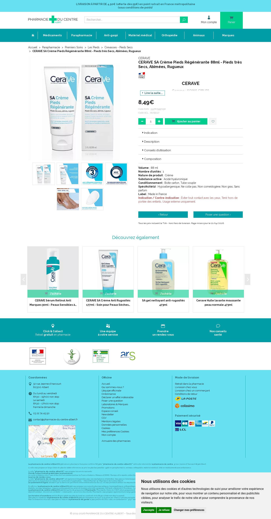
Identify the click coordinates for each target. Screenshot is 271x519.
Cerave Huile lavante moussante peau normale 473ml (218, 302)
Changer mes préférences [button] (189, 509)
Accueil (32, 47)
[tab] (191, 133)
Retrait (53, 330)
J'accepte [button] (148, 509)
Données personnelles (114, 424)
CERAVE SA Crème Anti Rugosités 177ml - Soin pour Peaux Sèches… (108, 302)
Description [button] (150, 141)
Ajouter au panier (186, 121)
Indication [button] (149, 133)
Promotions (108, 407)
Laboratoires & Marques (115, 404)
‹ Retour (163, 214)
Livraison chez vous (186, 387)
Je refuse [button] (164, 509)
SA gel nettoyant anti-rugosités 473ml (163, 302)
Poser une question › (218, 214)
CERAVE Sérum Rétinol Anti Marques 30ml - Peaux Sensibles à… (53, 302)
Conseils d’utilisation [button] (156, 150)
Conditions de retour (186, 394)
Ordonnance (109, 394)
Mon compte (109, 435)
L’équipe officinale (111, 390)
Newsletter (108, 414)
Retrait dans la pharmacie (189, 383)
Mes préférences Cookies (115, 431)
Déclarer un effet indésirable (117, 397)
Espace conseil (110, 411)
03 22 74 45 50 (41, 413)
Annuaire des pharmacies (116, 441)
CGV (104, 417)
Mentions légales (111, 421)
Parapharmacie (51, 47)
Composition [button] (151, 159)
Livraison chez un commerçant (192, 390)
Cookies (106, 428)
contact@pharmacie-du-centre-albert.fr (55, 419)
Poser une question (112, 400)
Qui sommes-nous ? (113, 387)
